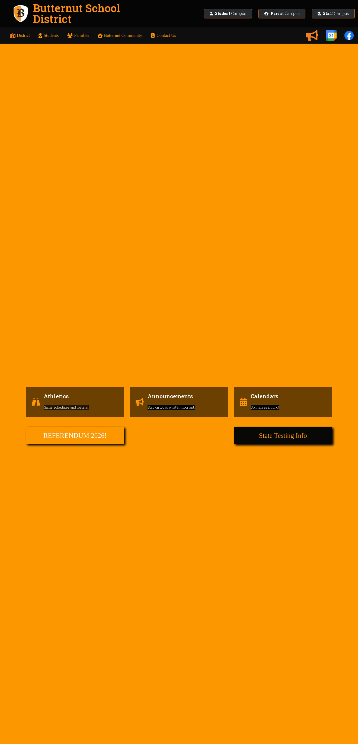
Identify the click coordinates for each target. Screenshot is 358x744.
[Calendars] (331, 35)
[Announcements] (312, 35)
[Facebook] (349, 35)
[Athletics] (75, 381)
